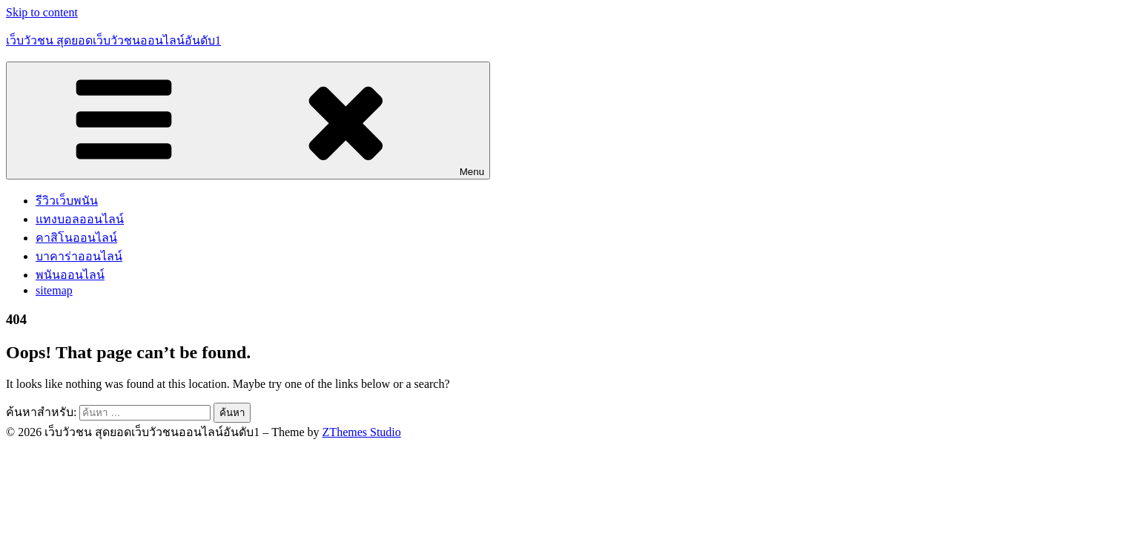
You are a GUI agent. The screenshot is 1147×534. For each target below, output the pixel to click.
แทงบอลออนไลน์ (80, 219)
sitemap (54, 290)
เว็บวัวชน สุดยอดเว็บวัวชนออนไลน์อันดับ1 (113, 40)
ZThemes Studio (362, 432)
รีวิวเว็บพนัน (67, 200)
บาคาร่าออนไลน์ (79, 256)
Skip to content (42, 12)
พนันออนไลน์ (70, 274)
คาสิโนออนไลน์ (76, 237)
